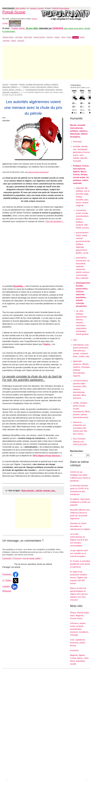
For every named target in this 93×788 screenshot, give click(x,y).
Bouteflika (18, 286)
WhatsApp (6, 591)
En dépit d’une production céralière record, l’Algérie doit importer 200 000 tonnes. (78, 577)
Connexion (7, 558)
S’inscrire (17, 558)
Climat (63, 37)
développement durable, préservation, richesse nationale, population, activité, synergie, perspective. (83, 294)
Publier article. (19, 28)
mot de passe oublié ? (32, 558)
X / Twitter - (10, 580)
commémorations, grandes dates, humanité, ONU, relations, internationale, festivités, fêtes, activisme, (80, 389)
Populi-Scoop (13, 12)
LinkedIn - (9, 586)
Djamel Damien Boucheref (38, 172)
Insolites (82, 37)
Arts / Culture (18, 37)
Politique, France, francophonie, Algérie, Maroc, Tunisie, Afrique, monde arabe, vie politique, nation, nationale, (81, 174)
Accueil (5, 84)
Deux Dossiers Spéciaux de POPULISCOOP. (80, 442)
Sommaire (77, 142)
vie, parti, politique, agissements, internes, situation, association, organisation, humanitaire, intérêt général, (82, 322)
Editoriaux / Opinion (8, 37)
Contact (69, 37)
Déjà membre (21, 8)
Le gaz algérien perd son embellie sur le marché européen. (79, 553)
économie (74, 650)
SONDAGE (57, 28)
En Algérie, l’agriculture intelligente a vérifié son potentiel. (80, 502)
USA (75, 340)
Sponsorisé (21, 40)
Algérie (46, 344)
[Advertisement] (47, 62)
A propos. (57, 37)
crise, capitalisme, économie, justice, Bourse (78, 643)
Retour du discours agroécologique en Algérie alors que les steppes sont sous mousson (79, 594)
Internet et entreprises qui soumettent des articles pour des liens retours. (80, 428)
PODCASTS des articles (60, 8)
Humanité (75, 37)
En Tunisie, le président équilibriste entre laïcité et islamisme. (80, 564)
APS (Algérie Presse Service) (46, 456)
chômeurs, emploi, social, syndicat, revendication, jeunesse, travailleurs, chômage (79, 629)
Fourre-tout (50, 37)
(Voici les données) (53, 221)
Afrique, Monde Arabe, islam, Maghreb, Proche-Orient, (79, 615)
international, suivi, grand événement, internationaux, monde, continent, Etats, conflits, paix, (81, 350)
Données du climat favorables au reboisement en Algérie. (80, 526)
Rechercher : (77, 451)
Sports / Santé (28, 37)
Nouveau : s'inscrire (37, 8)
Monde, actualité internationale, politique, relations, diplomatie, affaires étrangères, (79, 131)
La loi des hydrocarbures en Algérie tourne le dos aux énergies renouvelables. (79, 540)
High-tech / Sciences (39, 37)
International (6, 40)
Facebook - (10, 574)
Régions (14, 40)
